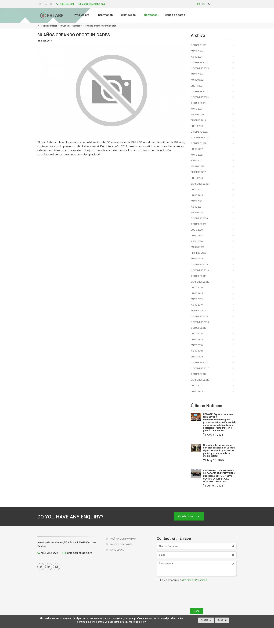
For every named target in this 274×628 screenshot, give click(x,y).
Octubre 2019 (198, 276)
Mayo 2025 (197, 51)
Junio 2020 (197, 235)
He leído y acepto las (182, 580)
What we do (128, 15)
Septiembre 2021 (200, 183)
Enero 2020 (197, 258)
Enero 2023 (197, 126)
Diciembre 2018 (199, 316)
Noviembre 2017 (200, 368)
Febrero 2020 (198, 253)
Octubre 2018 (198, 328)
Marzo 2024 (197, 79)
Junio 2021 (197, 195)
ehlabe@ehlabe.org (76, 553)
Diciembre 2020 (199, 218)
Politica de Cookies (119, 544)
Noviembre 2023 (200, 97)
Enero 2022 (197, 178)
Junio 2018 (197, 339)
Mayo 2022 (197, 155)
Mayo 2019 (197, 299)
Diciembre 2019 (199, 264)
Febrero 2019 (198, 310)
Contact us (189, 516)
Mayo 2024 (197, 74)
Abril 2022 (197, 160)
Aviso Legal (115, 549)
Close (222, 620)
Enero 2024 (197, 85)
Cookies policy (137, 621)
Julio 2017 (197, 385)
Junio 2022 (197, 149)
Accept (206, 620)
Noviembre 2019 (200, 270)
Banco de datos (175, 15)
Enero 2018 (197, 356)
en (208, 4)
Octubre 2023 (198, 103)
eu (203, 4)
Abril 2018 (197, 351)
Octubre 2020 (198, 224)
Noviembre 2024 (200, 68)
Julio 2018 (197, 333)
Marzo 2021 (197, 212)
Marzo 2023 (197, 114)
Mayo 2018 (197, 345)
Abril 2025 (197, 56)
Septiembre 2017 (200, 380)
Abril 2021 (197, 206)
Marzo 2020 (197, 247)
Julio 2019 (197, 287)
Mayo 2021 (197, 201)
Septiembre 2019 (200, 282)
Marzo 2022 (197, 166)
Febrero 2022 (198, 172)
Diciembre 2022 (199, 131)
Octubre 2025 (198, 45)
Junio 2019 (197, 293)
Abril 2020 (197, 241)
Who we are (81, 15)
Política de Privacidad (121, 538)
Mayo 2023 (197, 108)
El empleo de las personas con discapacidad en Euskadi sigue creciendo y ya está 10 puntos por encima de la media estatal (219, 450)
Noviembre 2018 (200, 322)
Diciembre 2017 (199, 362)
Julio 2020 (197, 230)
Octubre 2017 (198, 374)
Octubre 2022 (198, 143)
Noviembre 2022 (200, 137)
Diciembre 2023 (199, 91)
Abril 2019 (197, 305)
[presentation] (196, 594)
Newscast (150, 15)
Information (105, 15)
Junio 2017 (197, 391)
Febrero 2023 (198, 120)
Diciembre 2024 (199, 62)
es (198, 4)
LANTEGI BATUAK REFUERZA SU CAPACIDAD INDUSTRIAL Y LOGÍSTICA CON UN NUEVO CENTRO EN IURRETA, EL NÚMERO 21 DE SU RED (219, 476)
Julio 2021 (197, 189)
